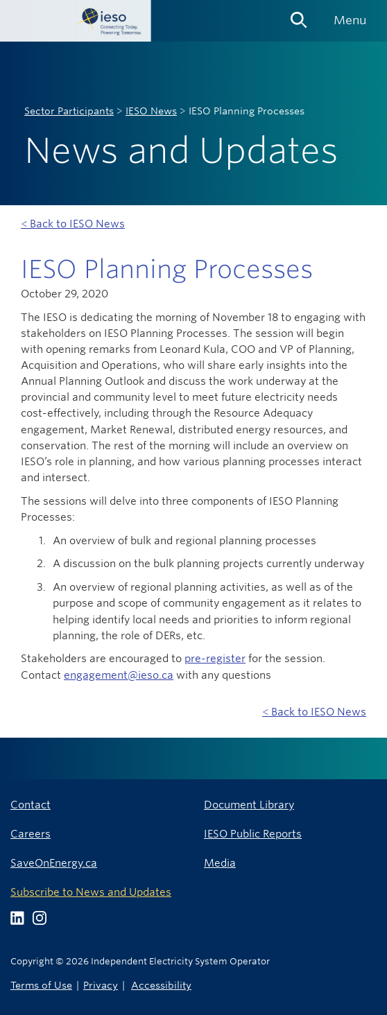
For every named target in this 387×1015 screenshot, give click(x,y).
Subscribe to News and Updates (90, 892)
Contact (30, 804)
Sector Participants (69, 110)
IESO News (151, 110)
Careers (30, 833)
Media (220, 862)
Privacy (100, 985)
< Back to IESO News (73, 223)
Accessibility (161, 985)
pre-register (215, 658)
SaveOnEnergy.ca (53, 862)
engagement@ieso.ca (118, 675)
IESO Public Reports (253, 833)
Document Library (249, 804)
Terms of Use (41, 985)
